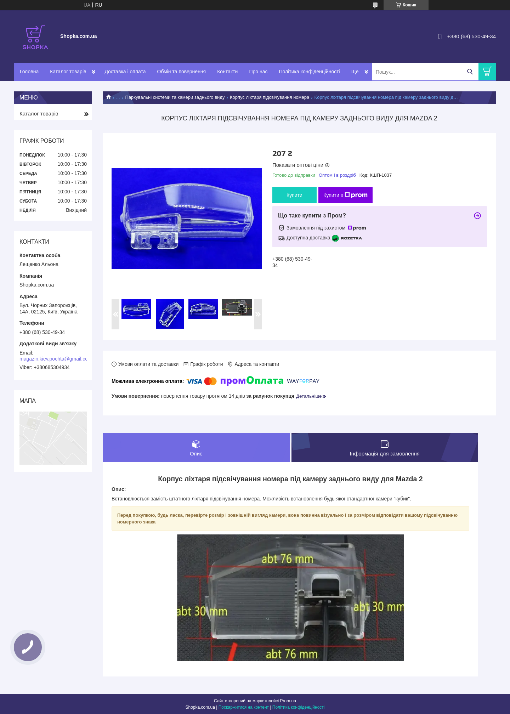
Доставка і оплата (125, 71)
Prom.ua (288, 700)
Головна (29, 71)
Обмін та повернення (181, 71)
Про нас (258, 71)
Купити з (345, 195)
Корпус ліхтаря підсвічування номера (269, 97)
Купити (294, 195)
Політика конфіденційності (309, 71)
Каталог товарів (68, 71)
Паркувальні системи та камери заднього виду (175, 97)
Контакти (227, 71)
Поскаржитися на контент (244, 707)
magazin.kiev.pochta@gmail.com (55, 359)
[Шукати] (469, 71)
